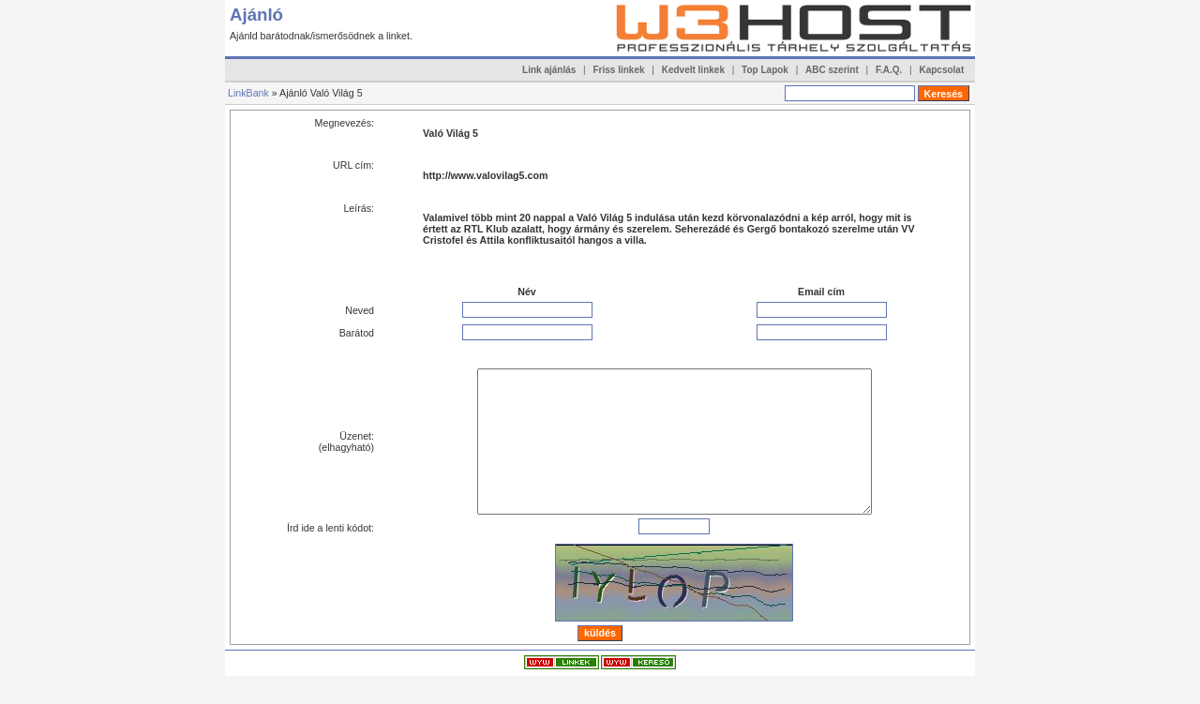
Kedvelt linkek (693, 70)
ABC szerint (832, 70)
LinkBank (248, 92)
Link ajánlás (549, 70)
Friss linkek (619, 70)
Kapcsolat (941, 70)
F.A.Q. (889, 70)
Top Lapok (765, 70)
